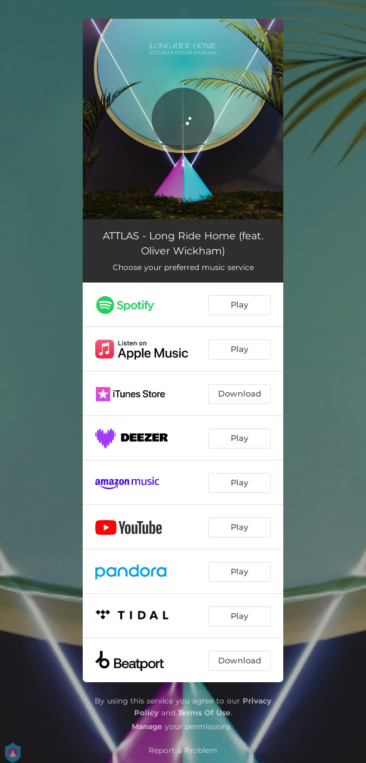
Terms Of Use (204, 712)
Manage (147, 726)
